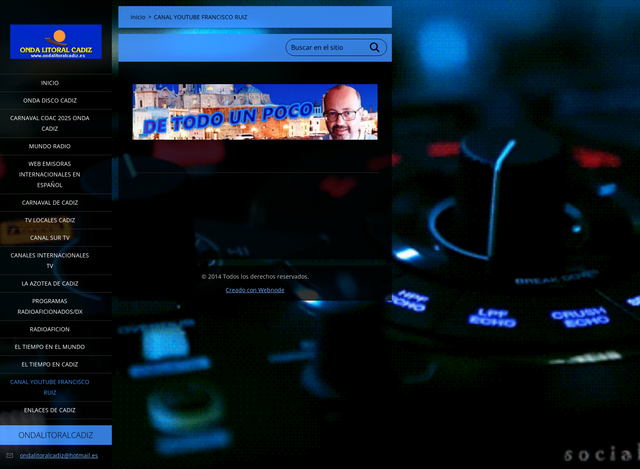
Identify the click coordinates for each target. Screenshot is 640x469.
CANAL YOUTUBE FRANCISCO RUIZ (49, 387)
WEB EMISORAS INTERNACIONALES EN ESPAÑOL (49, 174)
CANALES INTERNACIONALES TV (50, 260)
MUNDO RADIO (50, 146)
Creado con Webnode (255, 290)
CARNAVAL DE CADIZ (50, 202)
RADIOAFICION (50, 329)
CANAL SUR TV (49, 237)
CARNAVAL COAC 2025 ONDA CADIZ (49, 123)
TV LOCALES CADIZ (50, 220)
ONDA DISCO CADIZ (50, 100)
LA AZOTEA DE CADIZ (50, 283)
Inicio (50, 83)
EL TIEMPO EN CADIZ (50, 364)
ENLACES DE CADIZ (50, 410)
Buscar (375, 47)
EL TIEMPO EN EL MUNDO (50, 347)
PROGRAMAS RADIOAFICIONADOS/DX (50, 306)
